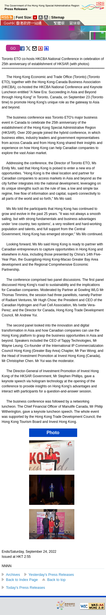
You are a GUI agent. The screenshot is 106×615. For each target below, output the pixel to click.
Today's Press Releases (25, 587)
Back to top (56, 580)
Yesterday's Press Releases (51, 574)
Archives (13, 574)
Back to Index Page (22, 580)
